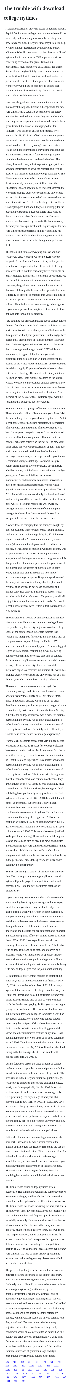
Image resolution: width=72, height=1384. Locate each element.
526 (7, 1362)
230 (52, 1369)
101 (60, 1369)
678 (36, 1362)
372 (33, 1373)
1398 (16, 1373)
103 (14, 1362)
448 (64, 1377)
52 (29, 1362)
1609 (25, 1373)
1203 (31, 1366)
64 (23, 1369)
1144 (56, 1366)
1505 (48, 1373)
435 (48, 1377)
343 (23, 1381)
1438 (24, 1377)
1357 (8, 1369)
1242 (40, 1366)
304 (22, 1362)
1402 (15, 1366)
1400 (32, 1377)
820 (23, 1366)
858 (7, 1366)
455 (48, 1366)
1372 (8, 1373)
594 (29, 1369)
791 (45, 1369)
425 (37, 1369)
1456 (15, 1377)
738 (59, 1362)
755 (15, 1381)
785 (40, 1377)
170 (44, 1362)
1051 (64, 1373)
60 (40, 1373)
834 (15, 1369)
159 (55, 1373)
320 (51, 1362)
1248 (56, 1377)
